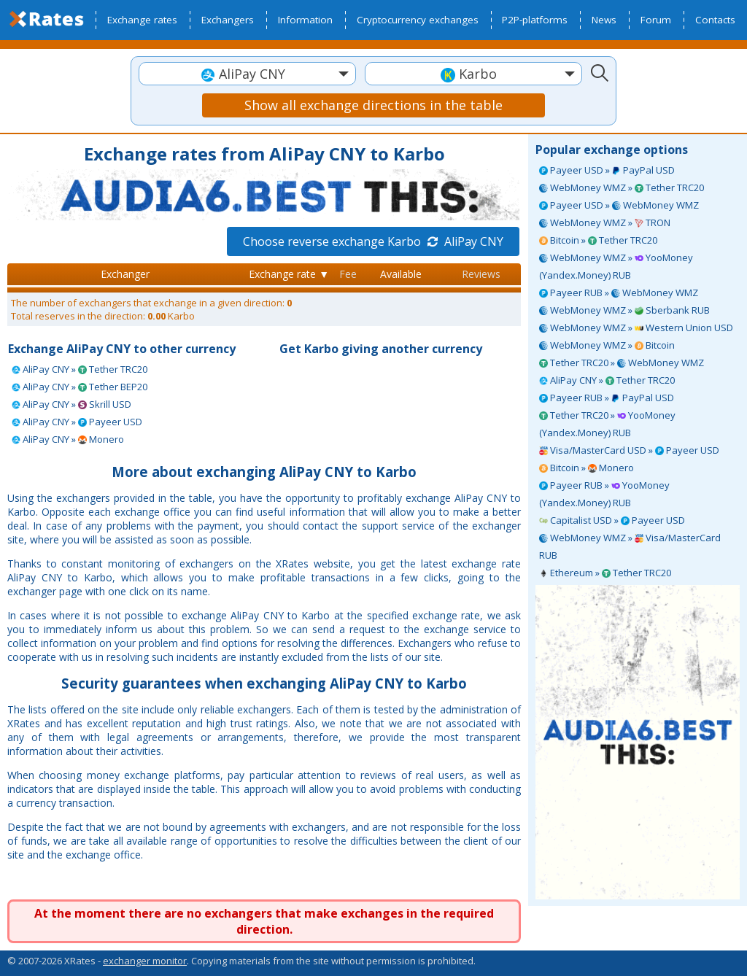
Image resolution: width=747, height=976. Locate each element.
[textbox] (247, 74)
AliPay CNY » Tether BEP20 (79, 386)
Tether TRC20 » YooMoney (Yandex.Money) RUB (607, 423)
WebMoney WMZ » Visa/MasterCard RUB (630, 546)
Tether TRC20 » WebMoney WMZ (621, 362)
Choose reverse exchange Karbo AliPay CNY (373, 241)
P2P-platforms (535, 19)
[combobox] (247, 73)
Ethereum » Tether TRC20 (605, 572)
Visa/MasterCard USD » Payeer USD (629, 450)
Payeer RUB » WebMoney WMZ (618, 292)
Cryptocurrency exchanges (418, 19)
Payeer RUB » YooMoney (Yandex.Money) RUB (604, 494)
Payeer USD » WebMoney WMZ (619, 205)
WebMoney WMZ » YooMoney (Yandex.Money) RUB (616, 266)
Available (401, 274)
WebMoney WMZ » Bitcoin (607, 345)
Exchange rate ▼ (289, 274)
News (604, 19)
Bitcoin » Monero (586, 467)
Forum (655, 19)
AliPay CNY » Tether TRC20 (607, 380)
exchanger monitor (145, 960)
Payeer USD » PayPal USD (607, 170)
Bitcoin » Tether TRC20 (598, 240)
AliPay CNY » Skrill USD (71, 404)
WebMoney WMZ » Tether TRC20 (621, 187)
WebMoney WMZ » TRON (604, 222)
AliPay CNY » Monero (68, 439)
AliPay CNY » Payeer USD (77, 421)
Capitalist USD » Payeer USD (612, 520)
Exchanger (125, 274)
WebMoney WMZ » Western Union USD (636, 327)
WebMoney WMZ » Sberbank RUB (624, 310)
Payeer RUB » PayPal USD (606, 397)
